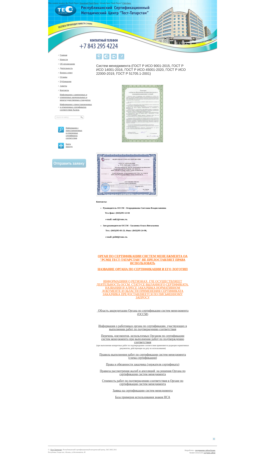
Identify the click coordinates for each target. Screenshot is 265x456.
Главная (63, 55)
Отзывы (63, 77)
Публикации (65, 81)
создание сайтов (209, 453)
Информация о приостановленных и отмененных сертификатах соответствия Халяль (76, 107)
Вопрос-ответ (66, 72)
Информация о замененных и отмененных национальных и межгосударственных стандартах (75, 97)
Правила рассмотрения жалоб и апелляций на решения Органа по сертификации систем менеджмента (143, 372)
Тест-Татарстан (56, 450)
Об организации (67, 64)
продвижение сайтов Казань (205, 450)
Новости (64, 59)
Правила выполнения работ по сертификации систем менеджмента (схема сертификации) (142, 356)
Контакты (64, 90)
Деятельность (66, 68)
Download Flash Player (89, 3)
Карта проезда (69, 145)
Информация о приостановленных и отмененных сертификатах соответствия (74, 133)
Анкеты (63, 86)
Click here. (126, 3)
